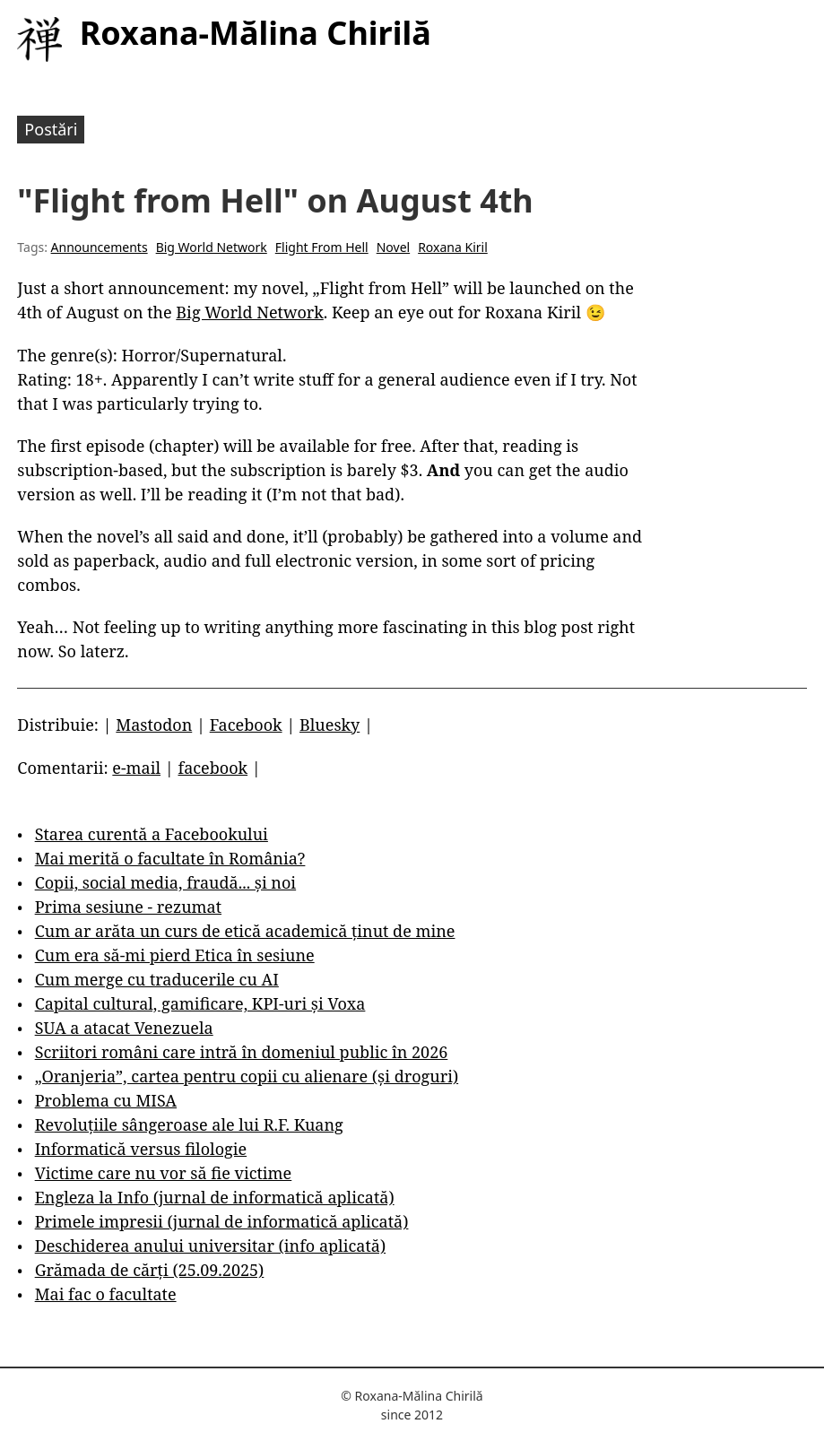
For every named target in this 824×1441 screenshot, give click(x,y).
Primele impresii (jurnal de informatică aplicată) (222, 1221)
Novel (393, 247)
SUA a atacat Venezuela (124, 1027)
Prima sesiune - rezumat (128, 906)
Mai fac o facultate (106, 1294)
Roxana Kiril (453, 247)
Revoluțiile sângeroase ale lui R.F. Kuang (189, 1124)
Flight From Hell (322, 247)
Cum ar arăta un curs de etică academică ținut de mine (245, 931)
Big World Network (211, 247)
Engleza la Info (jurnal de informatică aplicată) (215, 1197)
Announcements (99, 247)
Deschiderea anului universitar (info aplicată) (210, 1245)
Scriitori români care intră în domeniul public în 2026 (241, 1052)
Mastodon (154, 724)
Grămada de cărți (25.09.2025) (150, 1269)
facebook (212, 767)
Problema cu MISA (106, 1100)
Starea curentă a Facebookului (151, 834)
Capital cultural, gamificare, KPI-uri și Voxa (200, 1003)
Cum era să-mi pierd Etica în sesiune (175, 955)
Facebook (246, 724)
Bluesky (329, 724)
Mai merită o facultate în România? (170, 858)
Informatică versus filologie (141, 1148)
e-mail (136, 767)
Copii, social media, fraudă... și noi (165, 882)
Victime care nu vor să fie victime (163, 1173)
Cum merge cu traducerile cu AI (157, 979)
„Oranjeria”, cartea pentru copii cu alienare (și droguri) (246, 1076)
